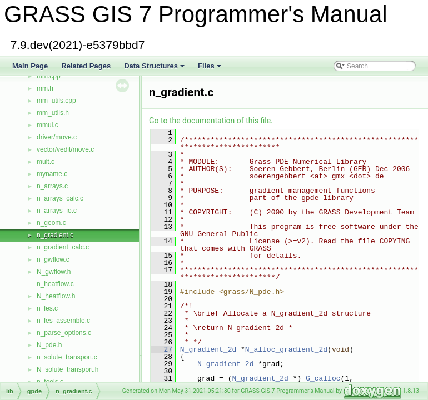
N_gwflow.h (54, 272)
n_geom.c (51, 223)
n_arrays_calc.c (60, 198)
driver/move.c (57, 137)
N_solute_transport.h (67, 369)
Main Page (30, 66)
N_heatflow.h (56, 296)
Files (210, 69)
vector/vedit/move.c (65, 149)
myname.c (52, 174)
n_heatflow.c (55, 284)
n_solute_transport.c (67, 357)
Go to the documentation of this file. (211, 120)
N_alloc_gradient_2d (286, 349)
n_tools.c (50, 382)
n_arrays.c (52, 186)
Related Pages (86, 66)
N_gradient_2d (208, 349)
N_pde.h (49, 345)
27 (161, 349)
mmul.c (47, 125)
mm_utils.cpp (56, 100)
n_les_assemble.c (63, 320)
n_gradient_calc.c (63, 247)
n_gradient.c (55, 235)
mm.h (45, 88)
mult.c (45, 162)
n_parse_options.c (64, 333)
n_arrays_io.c (57, 210)
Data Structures (155, 69)
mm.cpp (49, 76)
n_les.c (47, 308)
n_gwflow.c (53, 259)
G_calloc (323, 378)
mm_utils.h (53, 113)
